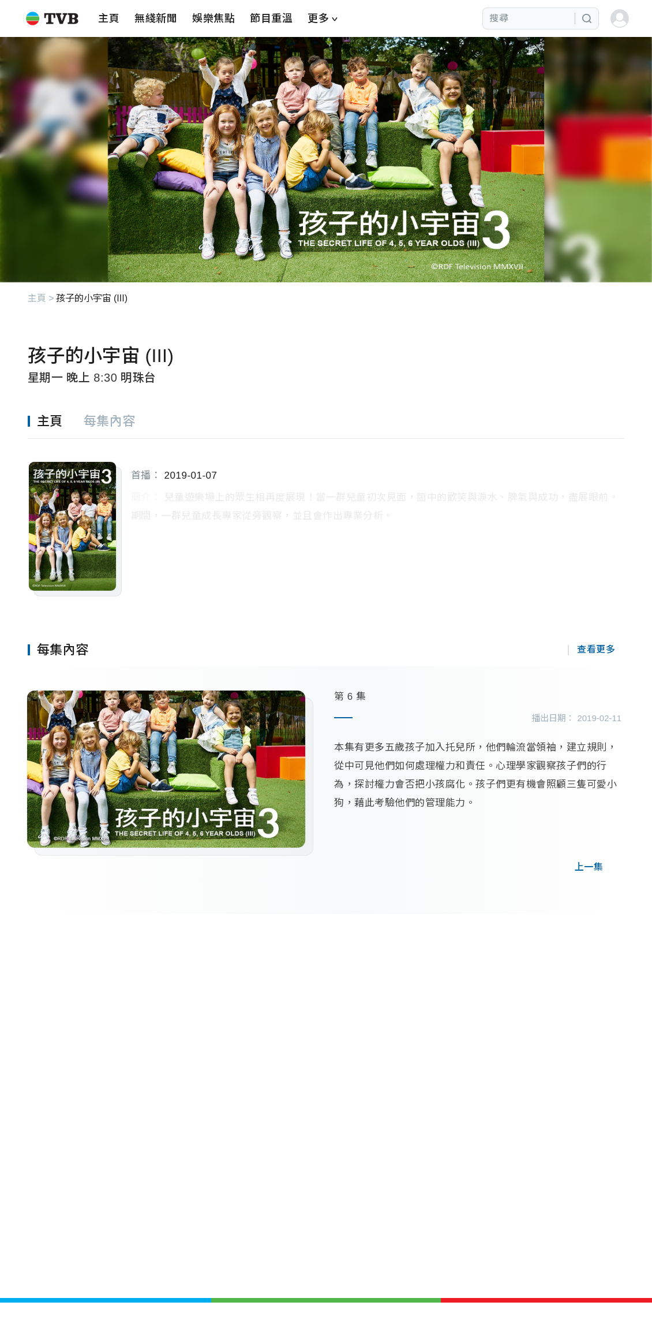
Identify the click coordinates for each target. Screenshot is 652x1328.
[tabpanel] (326, 517)
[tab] (56, 421)
